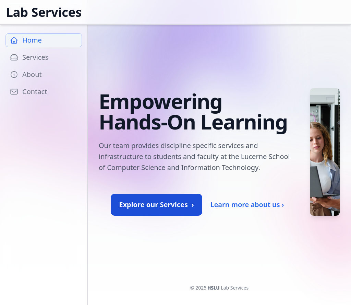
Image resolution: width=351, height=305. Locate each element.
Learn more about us (247, 205)
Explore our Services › (156, 204)
